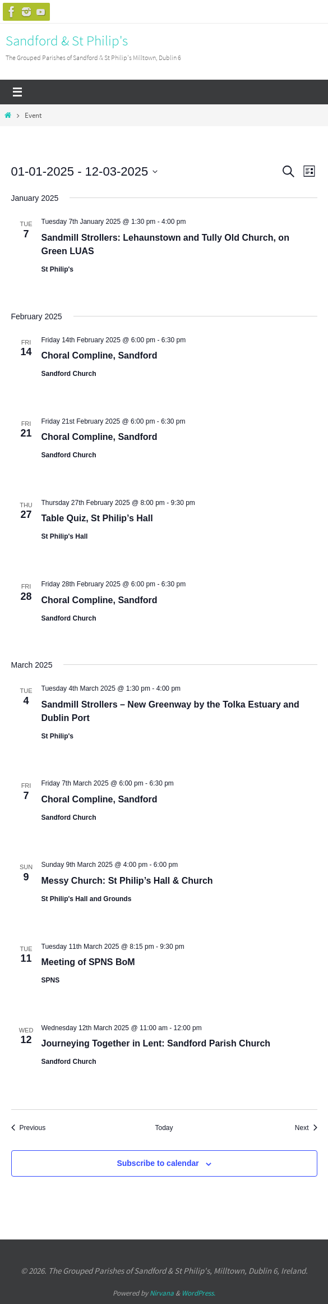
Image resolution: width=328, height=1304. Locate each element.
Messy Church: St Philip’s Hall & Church (127, 880)
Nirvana (162, 1293)
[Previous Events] (28, 1128)
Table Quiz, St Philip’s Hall (97, 518)
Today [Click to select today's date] (164, 1128)
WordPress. (198, 1293)
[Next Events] (306, 1128)
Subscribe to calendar (157, 1163)
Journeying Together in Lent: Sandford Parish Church (156, 1043)
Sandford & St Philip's (67, 40)
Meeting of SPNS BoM (88, 962)
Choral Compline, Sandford (99, 355)
